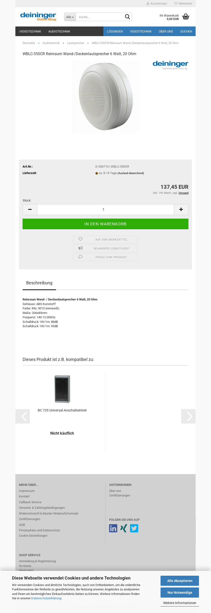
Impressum (27, 491)
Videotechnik (30, 31)
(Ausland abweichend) (131, 173)
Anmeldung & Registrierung (37, 561)
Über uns (166, 31)
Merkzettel (183, 3)
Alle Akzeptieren (179, 581)
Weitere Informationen (179, 603)
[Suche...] (70, 17)
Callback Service (30, 502)
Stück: (27, 200)
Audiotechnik (59, 31)
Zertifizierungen (29, 519)
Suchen (186, 31)
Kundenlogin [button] (157, 3)
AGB (22, 525)
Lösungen (115, 31)
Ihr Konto (25, 566)
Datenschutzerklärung (46, 598)
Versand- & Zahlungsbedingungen (42, 507)
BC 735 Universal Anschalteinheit (62, 410)
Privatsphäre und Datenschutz (39, 530)
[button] (30, 209)
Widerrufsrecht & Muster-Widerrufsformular (48, 513)
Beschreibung (39, 282)
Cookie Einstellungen (33, 535)
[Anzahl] (105, 209)
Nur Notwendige (180, 592)
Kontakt (24, 496)
